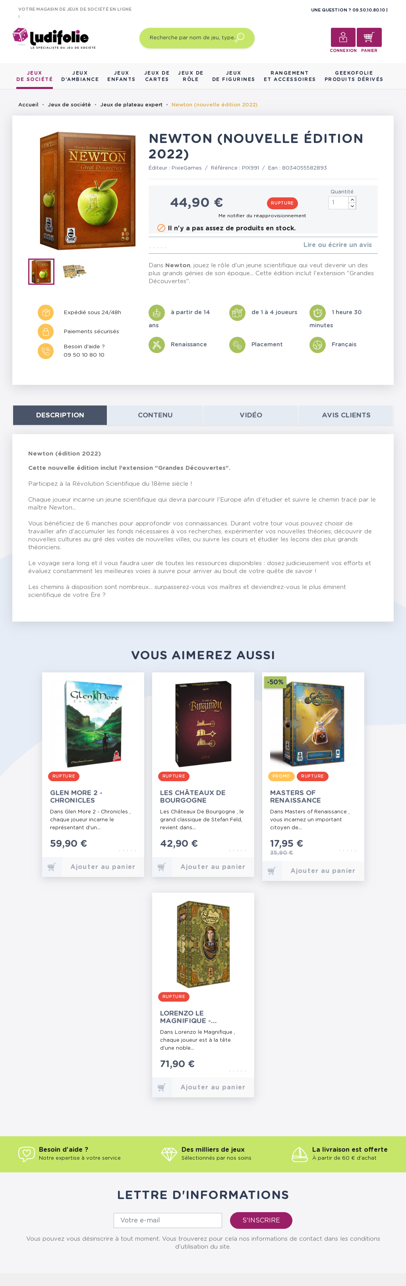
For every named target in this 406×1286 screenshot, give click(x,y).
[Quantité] (342, 202)
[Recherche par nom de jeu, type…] (197, 38)
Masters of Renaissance (295, 797)
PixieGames (187, 168)
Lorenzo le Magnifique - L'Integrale (185, 1017)
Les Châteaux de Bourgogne (193, 797)
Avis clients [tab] (346, 415)
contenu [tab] (155, 415)
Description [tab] (60, 415)
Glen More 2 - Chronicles (76, 797)
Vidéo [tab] (251, 415)
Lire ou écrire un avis (338, 245)
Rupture (282, 203)
